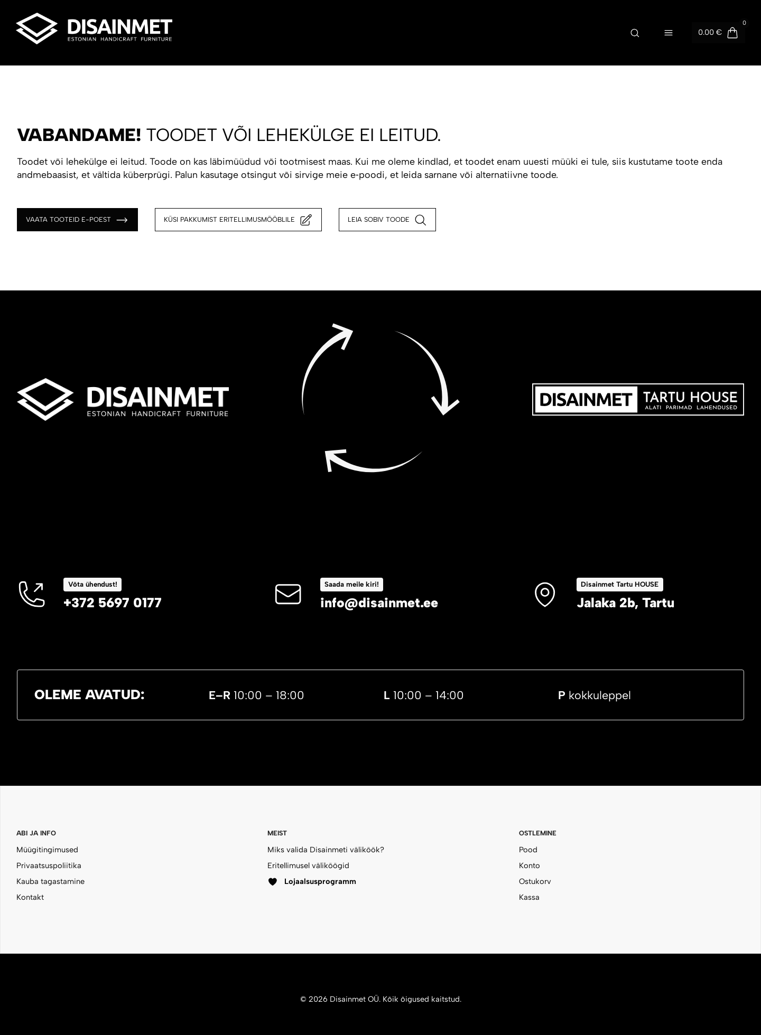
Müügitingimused (47, 849)
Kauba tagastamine (50, 881)
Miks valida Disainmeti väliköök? (325, 849)
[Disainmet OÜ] (94, 33)
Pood (528, 849)
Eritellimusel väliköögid (308, 865)
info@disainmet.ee (379, 602)
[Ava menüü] (668, 32)
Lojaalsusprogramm (311, 882)
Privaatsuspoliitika (48, 865)
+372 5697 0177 (112, 602)
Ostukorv (535, 881)
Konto (529, 865)
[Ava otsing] (634, 32)
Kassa (529, 897)
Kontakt (30, 897)
